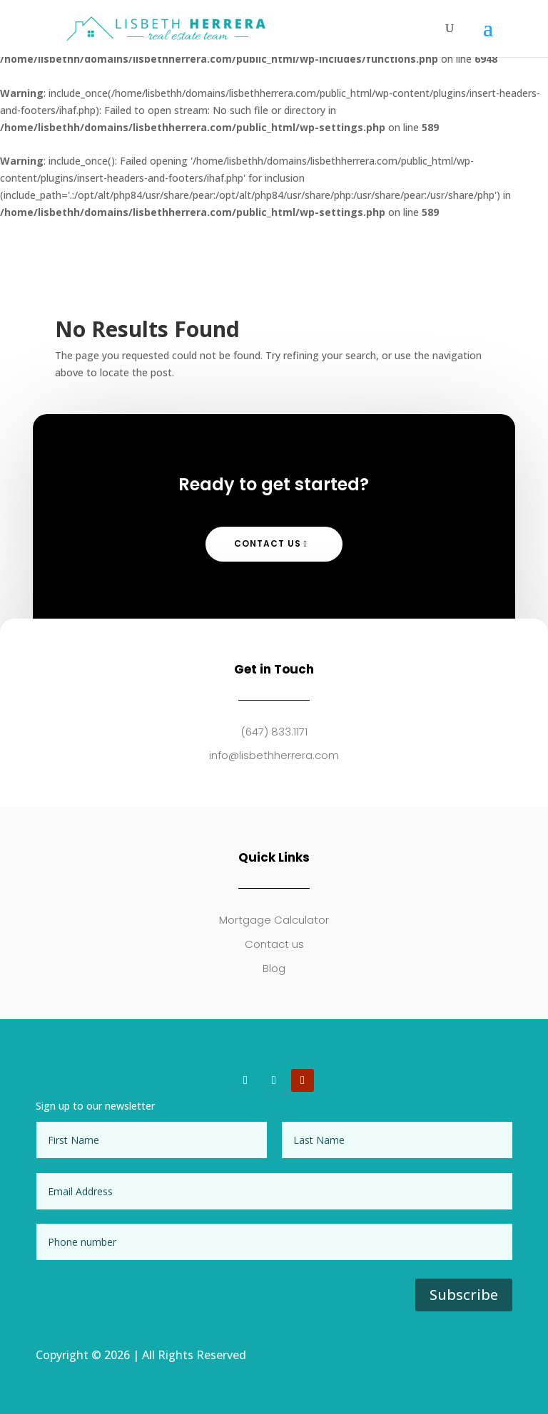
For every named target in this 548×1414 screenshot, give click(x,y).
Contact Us (267, 543)
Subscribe (464, 1294)
